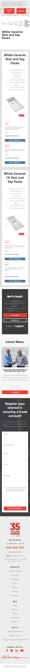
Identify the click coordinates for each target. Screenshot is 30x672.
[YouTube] (22, 650)
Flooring (15, 575)
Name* (6, 434)
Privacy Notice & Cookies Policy (15, 639)
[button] (6, 107)
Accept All (9, 11)
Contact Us (15, 621)
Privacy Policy (5, 5)
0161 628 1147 (15, 548)
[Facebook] (7, 650)
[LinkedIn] (16, 650)
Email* (6, 464)
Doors (15, 583)
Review (21, 11)
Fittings (15, 591)
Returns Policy (15, 635)
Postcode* (7, 475)
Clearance (15, 595)
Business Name (8, 445)
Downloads (15, 617)
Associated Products (11, 135)
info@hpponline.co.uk (17, 555)
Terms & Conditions (15, 631)
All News (15, 392)
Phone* (6, 453)
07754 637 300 (16, 552)
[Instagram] (11, 650)
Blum (15, 587)
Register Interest (15, 508)
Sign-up (15, 609)
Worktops (15, 579)
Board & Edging (15, 571)
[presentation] (12, 497)
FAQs (15, 613)
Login (15, 605)
